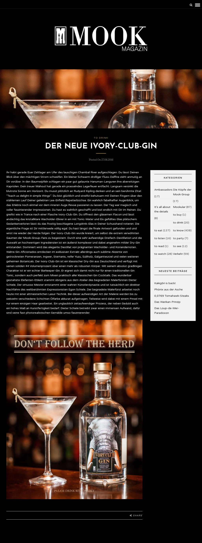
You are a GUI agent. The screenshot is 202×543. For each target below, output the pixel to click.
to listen (159, 238)
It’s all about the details (162, 209)
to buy (177, 214)
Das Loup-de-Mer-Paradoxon (166, 311)
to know (178, 230)
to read (159, 246)
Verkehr (178, 254)
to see (177, 246)
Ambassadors (163, 189)
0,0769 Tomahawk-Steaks (171, 295)
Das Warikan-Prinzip (167, 302)
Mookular (179, 207)
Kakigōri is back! (165, 283)
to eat (158, 230)
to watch (160, 254)
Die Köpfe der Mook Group (182, 192)
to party (178, 238)
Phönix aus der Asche (168, 289)
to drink (101, 138)
